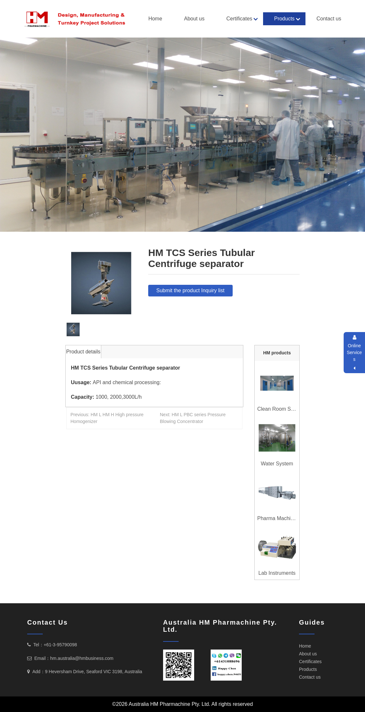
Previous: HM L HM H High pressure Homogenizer (107, 418)
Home (155, 18)
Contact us (328, 18)
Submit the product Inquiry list (190, 290)
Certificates (239, 18)
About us (194, 18)
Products (284, 18)
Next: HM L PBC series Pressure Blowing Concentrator (193, 418)
